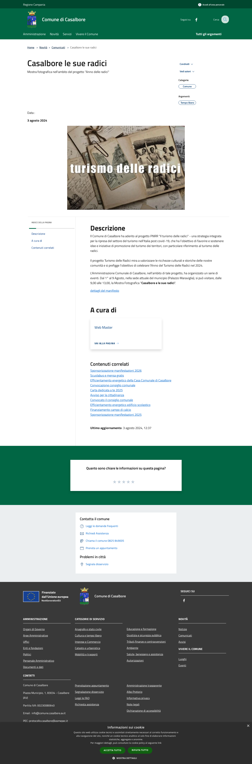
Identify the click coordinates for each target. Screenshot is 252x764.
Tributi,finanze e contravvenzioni (146, 641)
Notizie (182, 629)
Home (30, 47)
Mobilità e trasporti (86, 654)
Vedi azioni (187, 71)
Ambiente (132, 648)
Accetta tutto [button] (112, 750)
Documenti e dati (33, 667)
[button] (126, 758)
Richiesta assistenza (87, 704)
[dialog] (126, 743)
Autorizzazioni (135, 660)
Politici (27, 654)
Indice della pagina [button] (41, 222)
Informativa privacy (138, 698)
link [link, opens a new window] (160, 742)
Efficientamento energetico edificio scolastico (120, 404)
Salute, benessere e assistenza (145, 654)
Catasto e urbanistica (87, 648)
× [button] (248, 726)
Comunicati (58, 47)
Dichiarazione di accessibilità (144, 711)
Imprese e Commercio (87, 642)
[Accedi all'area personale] (211, 5)
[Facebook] (193, 19)
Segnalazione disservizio (89, 692)
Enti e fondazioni (33, 648)
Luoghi (182, 659)
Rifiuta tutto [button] (140, 750)
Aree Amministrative (35, 635)
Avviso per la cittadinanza (107, 395)
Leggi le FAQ (82, 698)
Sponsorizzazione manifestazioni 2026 (116, 370)
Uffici (26, 642)
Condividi (187, 64)
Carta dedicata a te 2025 (106, 390)
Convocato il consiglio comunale (111, 400)
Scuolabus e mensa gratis (107, 375)
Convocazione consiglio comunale (112, 385)
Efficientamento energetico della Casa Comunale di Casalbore (130, 380)
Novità (43, 47)
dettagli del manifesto (104, 290)
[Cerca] (224, 19)
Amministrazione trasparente (144, 685)
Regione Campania (34, 4)
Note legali (133, 704)
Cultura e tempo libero (88, 635)
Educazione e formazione (141, 629)
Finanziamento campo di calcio (110, 409)
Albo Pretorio (134, 692)
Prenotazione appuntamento (92, 685)
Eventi (182, 665)
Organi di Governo (34, 629)
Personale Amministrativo (38, 661)
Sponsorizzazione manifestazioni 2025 (116, 414)
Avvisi (182, 642)
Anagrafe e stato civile (88, 629)
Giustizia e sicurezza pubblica (144, 635)
